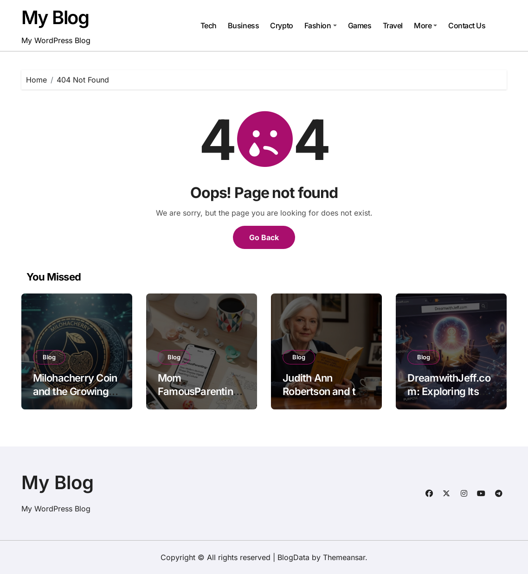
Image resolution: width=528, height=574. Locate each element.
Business (243, 25)
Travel (393, 25)
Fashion (320, 25)
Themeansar (344, 557)
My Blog (55, 17)
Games (360, 25)
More (425, 25)
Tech (208, 25)
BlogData (293, 557)
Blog (49, 357)
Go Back (264, 237)
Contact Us (466, 25)
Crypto (281, 25)
